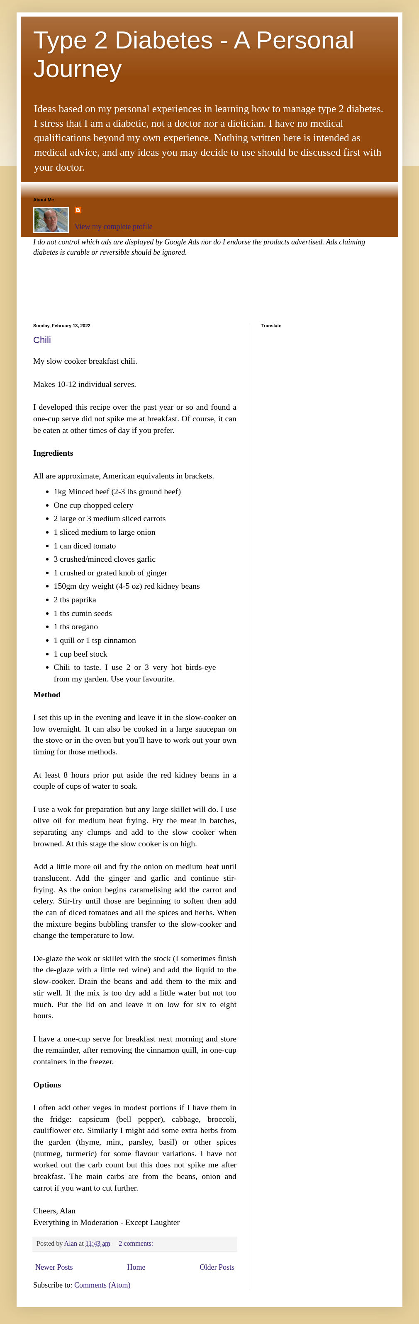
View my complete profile (114, 226)
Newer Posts (54, 1267)
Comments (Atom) (102, 1285)
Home (136, 1267)
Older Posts (217, 1267)
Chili (42, 340)
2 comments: (137, 1243)
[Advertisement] (184, 288)
